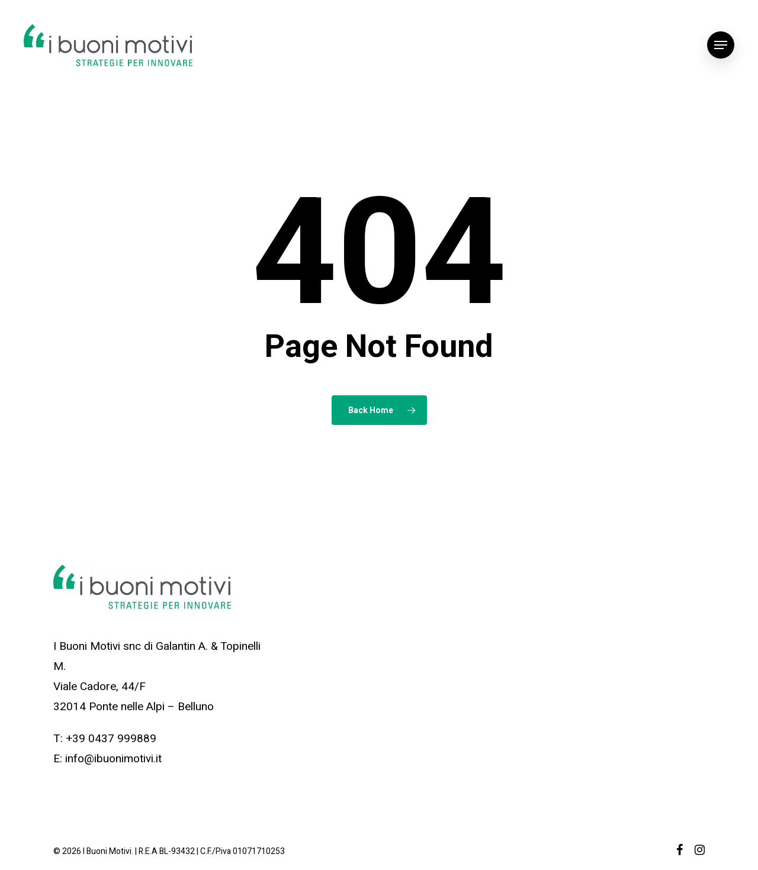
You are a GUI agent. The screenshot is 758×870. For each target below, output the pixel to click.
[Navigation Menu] (720, 45)
